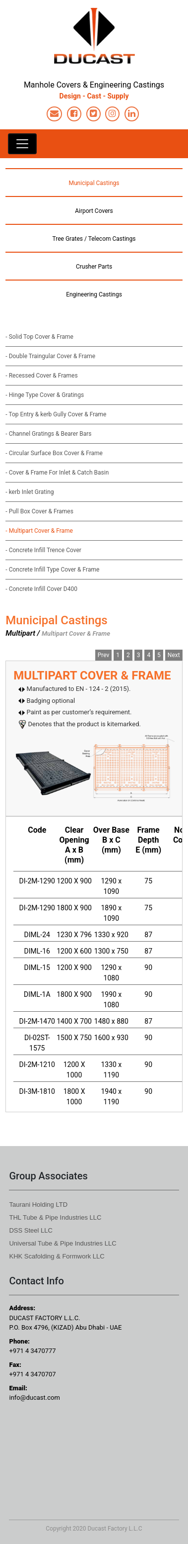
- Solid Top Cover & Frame (39, 336)
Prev (104, 655)
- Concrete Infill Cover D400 (41, 588)
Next (174, 655)
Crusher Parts (94, 266)
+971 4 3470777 (32, 1350)
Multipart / (22, 633)
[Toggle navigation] (22, 143)
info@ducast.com (34, 1397)
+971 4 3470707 (32, 1374)
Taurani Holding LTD (38, 1204)
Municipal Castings (94, 183)
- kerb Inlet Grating (29, 491)
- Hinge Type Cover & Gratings (44, 394)
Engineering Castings (94, 294)
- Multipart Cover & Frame (39, 530)
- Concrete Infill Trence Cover (43, 550)
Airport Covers (94, 210)
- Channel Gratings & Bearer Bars (48, 433)
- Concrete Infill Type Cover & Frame (52, 569)
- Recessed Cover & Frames (41, 375)
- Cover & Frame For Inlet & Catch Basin (57, 472)
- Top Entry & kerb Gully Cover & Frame (55, 414)
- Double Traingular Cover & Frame (50, 356)
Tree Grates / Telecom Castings (94, 238)
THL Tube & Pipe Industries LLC (55, 1217)
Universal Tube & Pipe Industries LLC (62, 1243)
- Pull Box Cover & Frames (39, 511)
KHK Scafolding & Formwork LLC (56, 1256)
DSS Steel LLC (30, 1230)
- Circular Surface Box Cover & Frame (54, 453)
